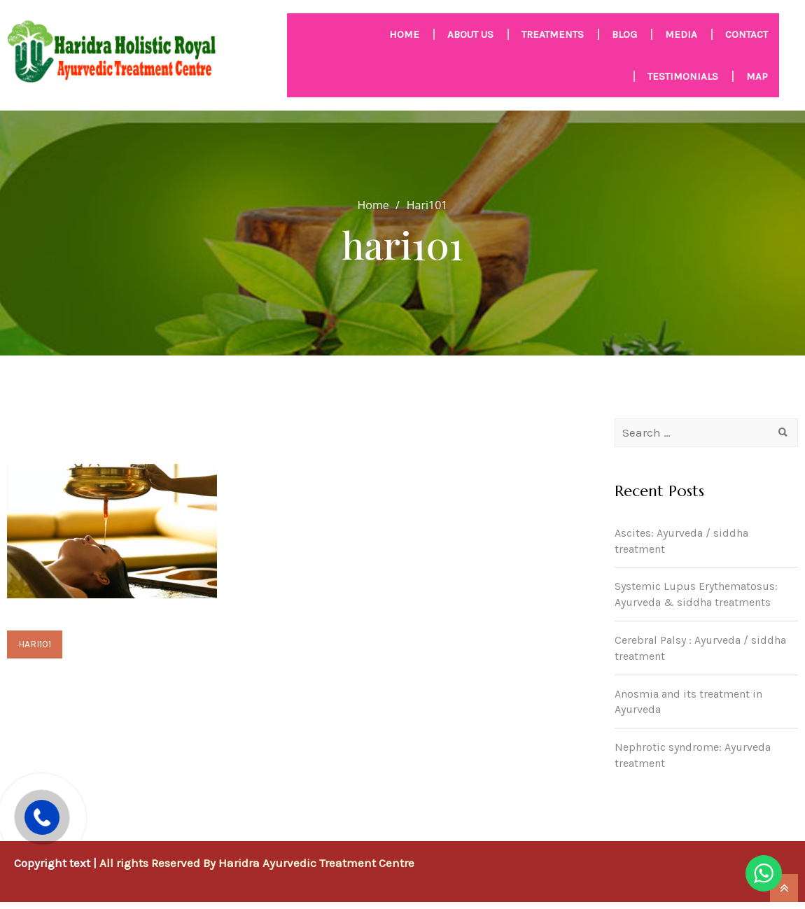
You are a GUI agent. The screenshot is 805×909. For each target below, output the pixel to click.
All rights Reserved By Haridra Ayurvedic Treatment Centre (256, 863)
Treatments (553, 34)
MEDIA (681, 34)
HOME (404, 34)
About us (470, 34)
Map (757, 76)
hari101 (34, 644)
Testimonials (683, 76)
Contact (746, 34)
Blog (624, 34)
